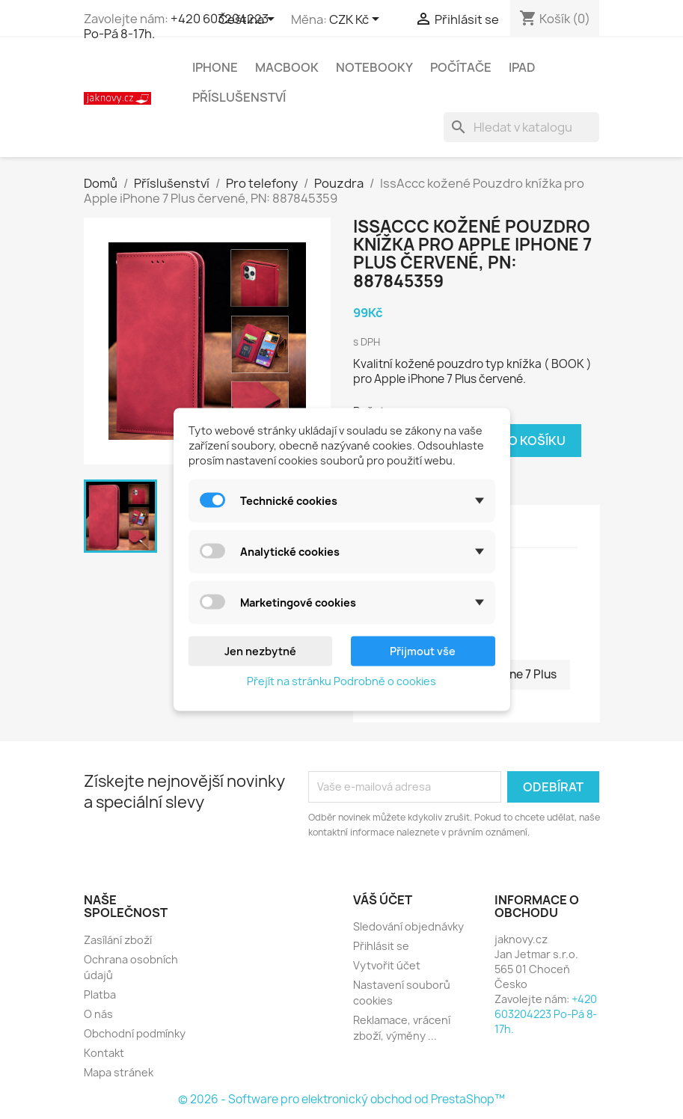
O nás (98, 1014)
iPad (522, 67)
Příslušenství (239, 97)
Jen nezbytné (260, 651)
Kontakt (104, 1053)
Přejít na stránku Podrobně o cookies (341, 681)
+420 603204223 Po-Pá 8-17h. (176, 26)
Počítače (460, 67)
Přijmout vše (423, 651)
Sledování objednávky (408, 926)
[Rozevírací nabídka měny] (357, 20)
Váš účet (382, 900)
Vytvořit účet (386, 965)
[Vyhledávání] (521, 127)
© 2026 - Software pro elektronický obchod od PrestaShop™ (341, 1099)
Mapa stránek (118, 1072)
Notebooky (374, 67)
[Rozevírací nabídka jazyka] (249, 20)
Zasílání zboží (118, 940)
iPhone (215, 67)
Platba (100, 994)
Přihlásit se (381, 946)
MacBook (287, 67)
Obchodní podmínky (135, 1033)
